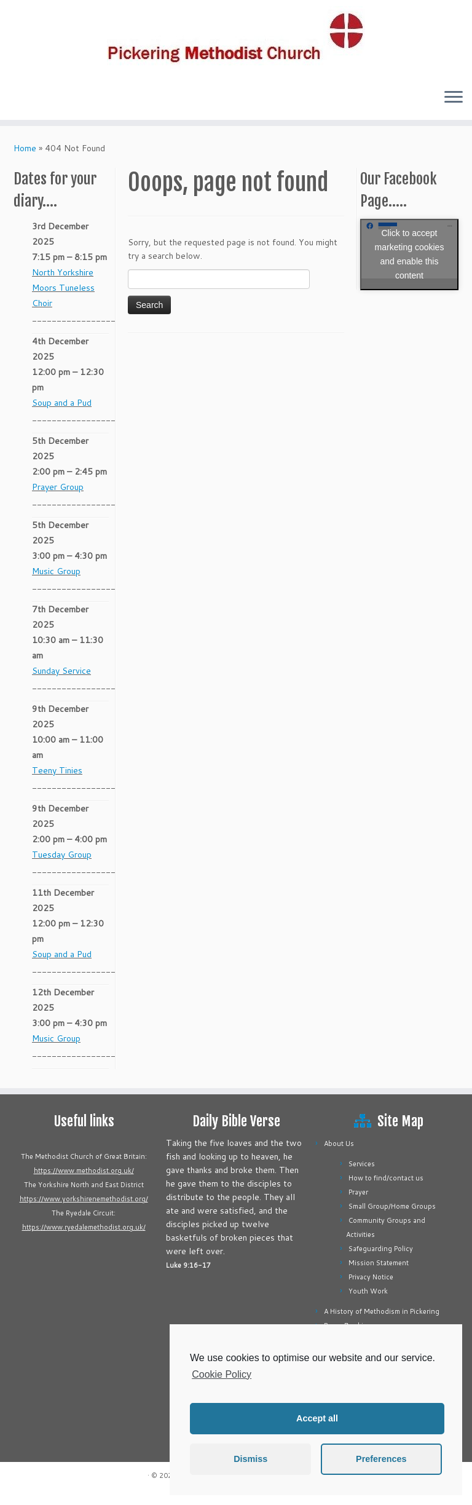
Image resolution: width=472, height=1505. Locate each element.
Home (25, 148)
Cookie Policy (221, 1374)
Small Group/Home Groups (392, 1206)
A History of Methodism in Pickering (381, 1311)
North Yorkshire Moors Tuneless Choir (63, 287)
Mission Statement (378, 1263)
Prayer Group (58, 487)
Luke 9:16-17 (188, 1265)
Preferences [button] (381, 1459)
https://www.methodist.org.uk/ (84, 1170)
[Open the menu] (453, 98)
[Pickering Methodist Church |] (236, 39)
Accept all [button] (317, 1418)
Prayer (358, 1192)
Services (361, 1164)
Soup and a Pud (62, 403)
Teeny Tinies (57, 770)
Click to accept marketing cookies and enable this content (409, 254)
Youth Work (368, 1291)
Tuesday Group (62, 854)
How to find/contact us (385, 1178)
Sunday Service (61, 671)
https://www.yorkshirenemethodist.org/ (84, 1199)
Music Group (56, 571)
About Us (339, 1143)
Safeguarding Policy (380, 1249)
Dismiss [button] (250, 1459)
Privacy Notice (370, 1277)
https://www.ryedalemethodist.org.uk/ (84, 1227)
